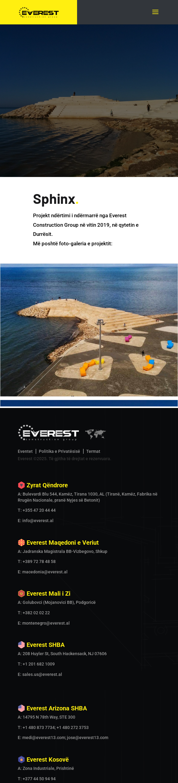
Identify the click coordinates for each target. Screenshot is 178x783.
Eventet (25, 338)
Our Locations (111, 774)
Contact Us (141, 774)
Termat (93, 338)
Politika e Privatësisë (59, 338)
